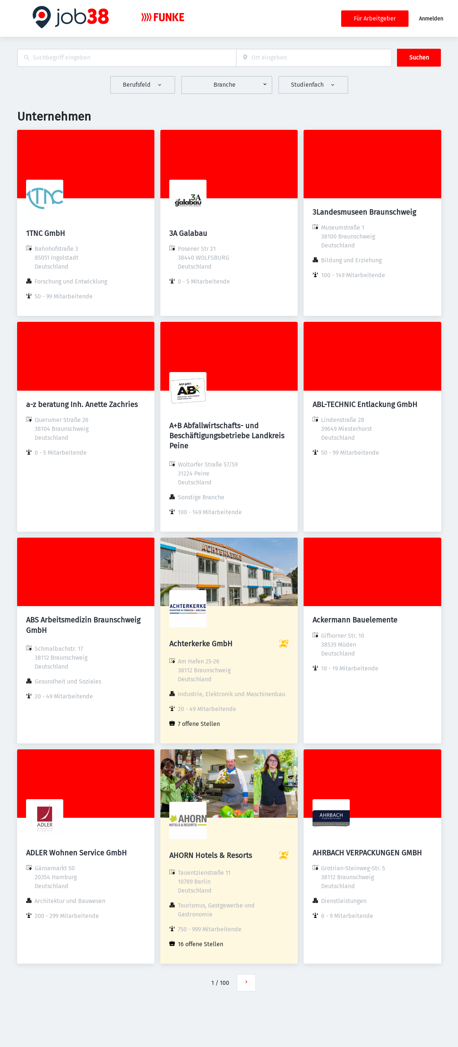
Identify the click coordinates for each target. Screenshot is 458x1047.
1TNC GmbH (45, 233)
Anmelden (431, 19)
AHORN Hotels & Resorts (210, 855)
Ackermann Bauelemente (355, 619)
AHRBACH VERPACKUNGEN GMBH (367, 852)
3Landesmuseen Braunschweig (364, 212)
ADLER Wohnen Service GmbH (76, 852)
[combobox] (126, 58)
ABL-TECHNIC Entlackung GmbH (365, 404)
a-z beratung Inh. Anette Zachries (82, 404)
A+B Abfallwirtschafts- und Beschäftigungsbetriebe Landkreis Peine (226, 435)
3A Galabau (188, 233)
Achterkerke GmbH (201, 643)
